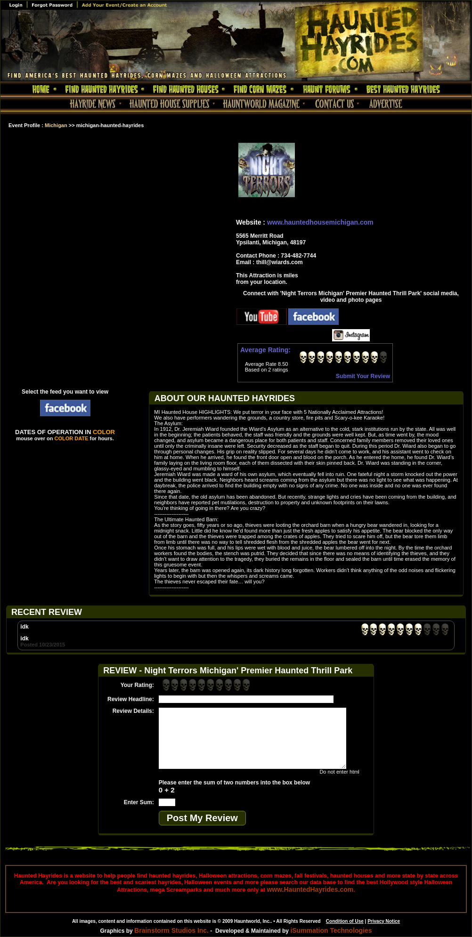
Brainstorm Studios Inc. (171, 930)
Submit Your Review (363, 376)
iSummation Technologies (331, 930)
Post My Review (202, 818)
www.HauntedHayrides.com (310, 889)
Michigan (56, 125)
